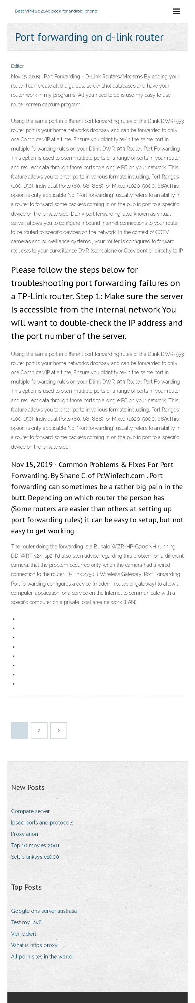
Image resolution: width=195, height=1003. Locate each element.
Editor (17, 66)
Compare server (30, 811)
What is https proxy (34, 945)
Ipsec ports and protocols (42, 823)
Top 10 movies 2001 (35, 845)
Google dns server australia (44, 911)
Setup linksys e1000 (35, 857)
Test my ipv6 (26, 922)
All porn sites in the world (41, 957)
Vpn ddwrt (23, 934)
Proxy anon (24, 834)
